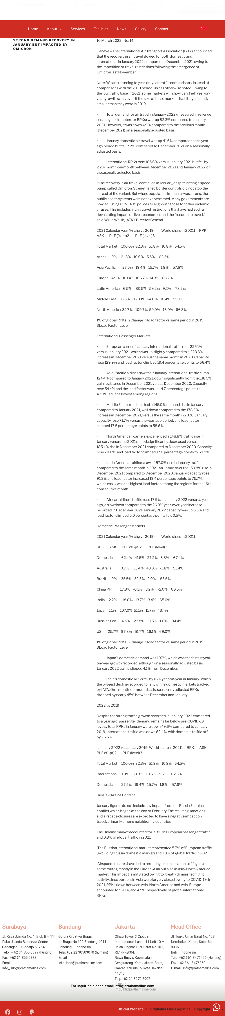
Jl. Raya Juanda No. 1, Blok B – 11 (28, 978)
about (54, 29)
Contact (161, 29)
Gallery (140, 29)
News (121, 29)
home (33, 29)
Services (78, 29)
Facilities (101, 29)
